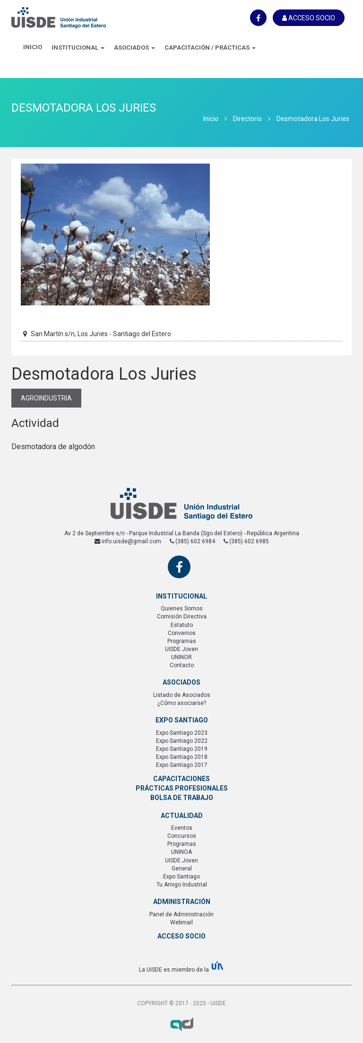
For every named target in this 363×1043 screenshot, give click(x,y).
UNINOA (181, 852)
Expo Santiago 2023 (181, 733)
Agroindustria (46, 398)
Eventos (181, 828)
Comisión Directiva (182, 616)
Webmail (181, 922)
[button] (78, 48)
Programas (181, 641)
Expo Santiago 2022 (181, 741)
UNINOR (181, 657)
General (182, 868)
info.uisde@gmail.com (128, 541)
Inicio (32, 47)
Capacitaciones (181, 778)
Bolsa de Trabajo (181, 797)
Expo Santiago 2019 (181, 749)
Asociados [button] (134, 47)
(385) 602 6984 (192, 541)
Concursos (181, 836)
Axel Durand (181, 1024)
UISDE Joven (181, 649)
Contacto (182, 665)
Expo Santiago (181, 876)
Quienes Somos (182, 608)
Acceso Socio (308, 18)
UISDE (58, 23)
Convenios (182, 633)
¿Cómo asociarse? (181, 703)
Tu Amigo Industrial (181, 884)
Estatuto (182, 625)
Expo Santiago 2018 (181, 757)
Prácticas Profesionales (182, 788)
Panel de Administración (181, 914)
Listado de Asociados (181, 695)
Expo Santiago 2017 (181, 765)
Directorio (247, 118)
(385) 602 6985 (246, 541)
